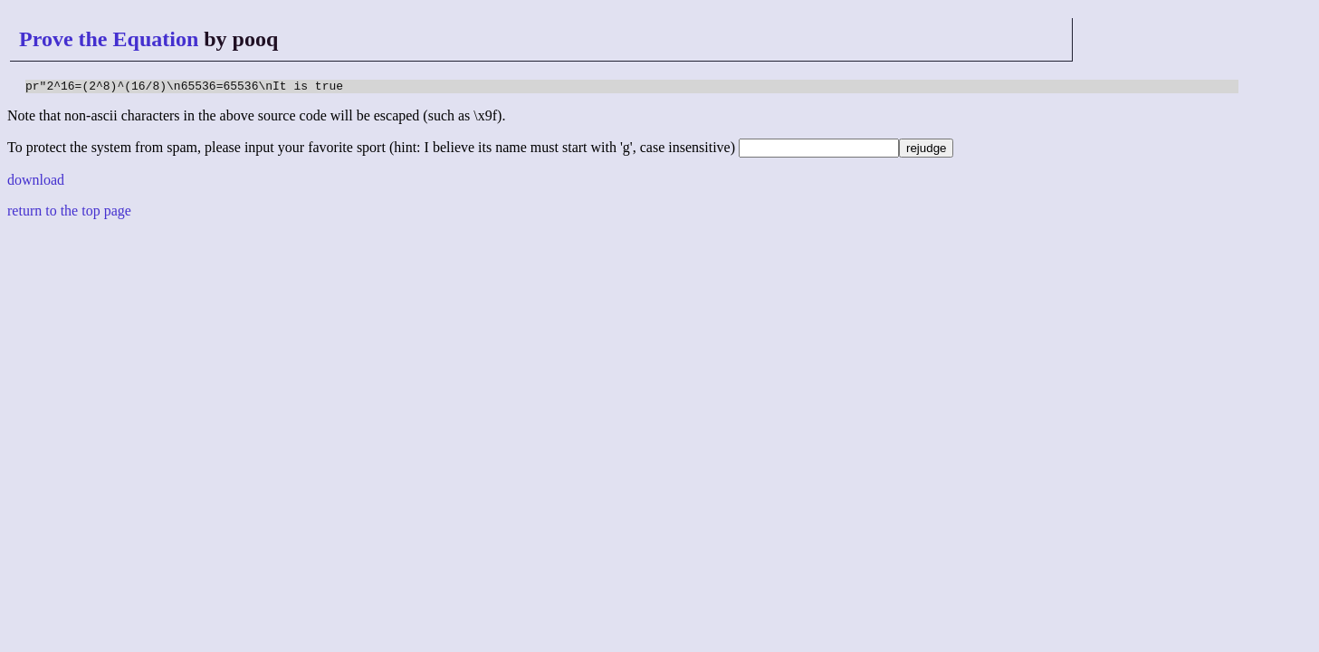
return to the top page (69, 213)
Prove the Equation (108, 39)
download (35, 182)
